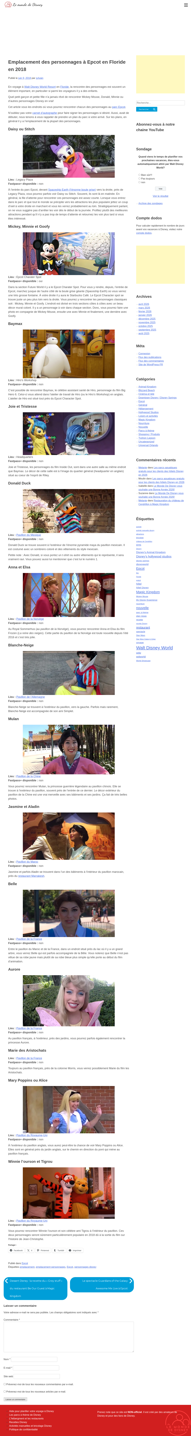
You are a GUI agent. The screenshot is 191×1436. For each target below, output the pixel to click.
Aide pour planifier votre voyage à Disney (31, 1411)
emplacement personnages (50, 1267)
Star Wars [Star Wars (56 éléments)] (140, 635)
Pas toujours (148, 178)
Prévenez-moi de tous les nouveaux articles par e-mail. (36, 1391)
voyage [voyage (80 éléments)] (140, 642)
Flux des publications (149, 357)
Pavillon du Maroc (27, 861)
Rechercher (144, 109)
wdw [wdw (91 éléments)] (138, 653)
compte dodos (144, 233)
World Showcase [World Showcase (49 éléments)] (143, 661)
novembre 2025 (146, 322)
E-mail (8, 1368)
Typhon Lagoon (146, 438)
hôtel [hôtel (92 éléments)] (139, 583)
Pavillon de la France (29, 939)
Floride (64, 86)
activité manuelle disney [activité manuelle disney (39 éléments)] (145, 530)
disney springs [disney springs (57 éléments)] (142, 561)
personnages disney (85, 1267)
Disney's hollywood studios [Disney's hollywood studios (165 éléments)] (153, 556)
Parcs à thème (146, 430)
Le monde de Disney (27, 4)
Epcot (25, 1263)
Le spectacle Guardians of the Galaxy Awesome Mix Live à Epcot (105, 1284)
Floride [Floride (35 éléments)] (138, 577)
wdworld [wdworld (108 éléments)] (141, 656)
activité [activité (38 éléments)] (138, 527)
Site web (8, 1376)
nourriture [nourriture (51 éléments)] (140, 604)
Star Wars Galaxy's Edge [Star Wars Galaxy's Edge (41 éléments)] (146, 639)
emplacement (27, 1267)
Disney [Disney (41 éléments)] (139, 549)
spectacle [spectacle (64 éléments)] (140, 631)
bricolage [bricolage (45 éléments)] (140, 538)
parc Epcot (118, 107)
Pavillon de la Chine (28, 776)
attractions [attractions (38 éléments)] (140, 534)
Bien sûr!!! (146, 175)
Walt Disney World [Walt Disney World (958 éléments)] (154, 647)
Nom (7, 1359)
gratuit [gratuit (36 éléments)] (138, 580)
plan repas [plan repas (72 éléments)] (141, 616)
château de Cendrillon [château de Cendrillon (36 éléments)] (144, 541)
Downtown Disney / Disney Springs (157, 397)
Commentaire (12, 1319)
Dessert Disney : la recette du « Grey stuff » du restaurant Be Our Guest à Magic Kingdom (36, 1288)
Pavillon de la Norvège (30, 618)
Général (142, 405)
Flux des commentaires (151, 361)
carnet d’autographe (44, 112)
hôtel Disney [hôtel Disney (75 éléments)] (142, 587)
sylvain (39, 78)
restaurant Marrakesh (31, 876)
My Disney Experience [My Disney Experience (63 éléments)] (146, 600)
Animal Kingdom (147, 386)
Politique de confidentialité (23, 1429)
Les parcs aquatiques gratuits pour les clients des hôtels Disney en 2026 (160, 471)
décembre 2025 (146, 318)
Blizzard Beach (146, 390)
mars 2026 (144, 307)
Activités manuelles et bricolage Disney (30, 1426)
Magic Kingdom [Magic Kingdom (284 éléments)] (148, 592)
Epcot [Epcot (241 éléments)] (140, 568)
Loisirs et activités (148, 416)
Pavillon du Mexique (28, 535)
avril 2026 (143, 304)
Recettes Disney (18, 1422)
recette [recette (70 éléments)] (139, 619)
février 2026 (144, 311)
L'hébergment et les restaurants (26, 1418)
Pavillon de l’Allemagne (30, 696)
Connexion (144, 353)
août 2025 (143, 333)
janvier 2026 (145, 315)
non (143, 182)
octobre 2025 (145, 326)
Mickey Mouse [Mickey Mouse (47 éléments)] (142, 596)
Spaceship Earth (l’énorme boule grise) (72, 189)
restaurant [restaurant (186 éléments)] (143, 627)
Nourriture (143, 423)
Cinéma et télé (146, 394)
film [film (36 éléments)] (137, 573)
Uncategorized (146, 441)
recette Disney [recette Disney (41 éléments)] (141, 623)
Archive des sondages (150, 203)
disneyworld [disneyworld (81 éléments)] (142, 564)
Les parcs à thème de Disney (25, 1415)
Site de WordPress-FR (150, 364)
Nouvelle (143, 427)
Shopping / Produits (149, 434)
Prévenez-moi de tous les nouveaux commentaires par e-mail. (40, 1384)
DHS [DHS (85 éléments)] (138, 545)
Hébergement (145, 408)
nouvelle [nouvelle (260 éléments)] (142, 608)
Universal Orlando (148, 445)
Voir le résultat (160, 196)
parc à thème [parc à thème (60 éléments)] (142, 612)
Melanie (142, 467)
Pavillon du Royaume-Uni (31, 1135)
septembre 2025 (147, 329)
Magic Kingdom (146, 419)
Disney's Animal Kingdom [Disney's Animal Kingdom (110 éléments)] (151, 552)
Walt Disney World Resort (40, 86)
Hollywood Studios (148, 412)
